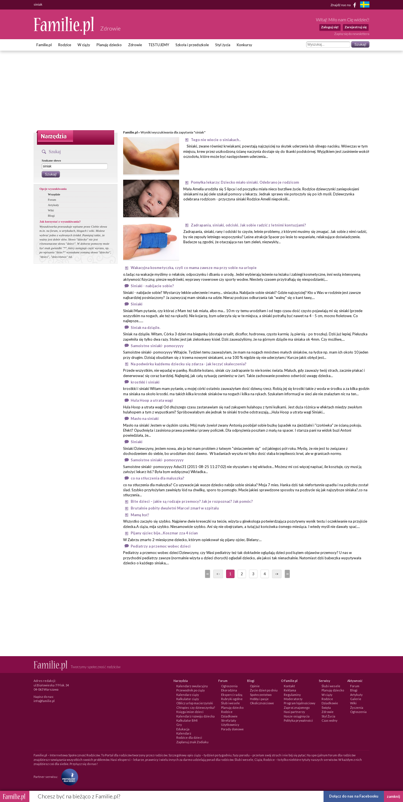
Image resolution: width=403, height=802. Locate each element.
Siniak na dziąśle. (145, 327)
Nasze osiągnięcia (297, 716)
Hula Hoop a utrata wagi (152, 400)
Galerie (355, 699)
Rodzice (64, 45)
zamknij (393, 796)
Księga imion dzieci (189, 712)
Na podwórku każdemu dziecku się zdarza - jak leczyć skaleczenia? (188, 364)
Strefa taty (228, 720)
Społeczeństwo (260, 694)
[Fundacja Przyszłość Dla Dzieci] (68, 776)
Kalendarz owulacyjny (192, 686)
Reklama (290, 690)
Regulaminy (292, 694)
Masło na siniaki (145, 418)
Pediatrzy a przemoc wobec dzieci (161, 546)
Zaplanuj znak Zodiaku (192, 742)
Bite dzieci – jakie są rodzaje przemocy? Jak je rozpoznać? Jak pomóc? (192, 501)
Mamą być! (140, 515)
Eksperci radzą (231, 694)
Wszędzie (54, 194)
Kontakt (289, 686)
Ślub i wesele (230, 703)
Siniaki (136, 304)
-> (276, 574)
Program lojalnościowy (299, 703)
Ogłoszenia (229, 686)
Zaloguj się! (330, 27)
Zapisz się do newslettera (351, 34)
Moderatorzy (293, 699)
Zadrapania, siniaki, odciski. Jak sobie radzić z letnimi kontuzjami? (248, 225)
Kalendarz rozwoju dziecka (195, 716)
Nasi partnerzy (294, 712)
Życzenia (356, 707)
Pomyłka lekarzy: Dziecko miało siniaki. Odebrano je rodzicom (245, 182)
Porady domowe (232, 729)
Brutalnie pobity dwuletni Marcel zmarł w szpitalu (175, 508)
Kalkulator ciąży (187, 699)
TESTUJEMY (158, 45)
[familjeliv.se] (364, 5)
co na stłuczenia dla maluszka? (157, 478)
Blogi (51, 215)
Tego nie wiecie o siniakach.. (216, 139)
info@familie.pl (44, 701)
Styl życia (222, 45)
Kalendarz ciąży (187, 694)
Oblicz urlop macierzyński (194, 703)
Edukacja (182, 729)
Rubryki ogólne (232, 699)
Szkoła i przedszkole (192, 45)
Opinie (255, 686)
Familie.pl (44, 45)
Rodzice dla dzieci (189, 737)
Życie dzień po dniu (264, 690)
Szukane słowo (51, 160)
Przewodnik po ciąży (190, 690)
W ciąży (84, 45)
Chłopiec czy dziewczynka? (195, 707)
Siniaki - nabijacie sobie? (152, 286)
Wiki (51, 210)
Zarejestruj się (356, 27)
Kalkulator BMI (187, 720)
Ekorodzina (229, 690)
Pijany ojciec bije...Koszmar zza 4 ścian (164, 533)
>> (287, 574)
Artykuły (53, 205)
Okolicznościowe (262, 703)
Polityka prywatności (298, 720)
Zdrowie (135, 45)
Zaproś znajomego (297, 707)
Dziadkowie (229, 716)
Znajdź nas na (344, 5)
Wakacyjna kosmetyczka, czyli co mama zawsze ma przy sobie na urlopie (194, 267)
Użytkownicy (230, 724)
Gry (179, 724)
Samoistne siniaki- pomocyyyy (157, 345)
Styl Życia (328, 716)
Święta (326, 707)
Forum (52, 199)
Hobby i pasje (259, 699)
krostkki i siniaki (145, 382)
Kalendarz (183, 733)
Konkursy (244, 45)
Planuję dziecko (109, 45)
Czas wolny (330, 720)
